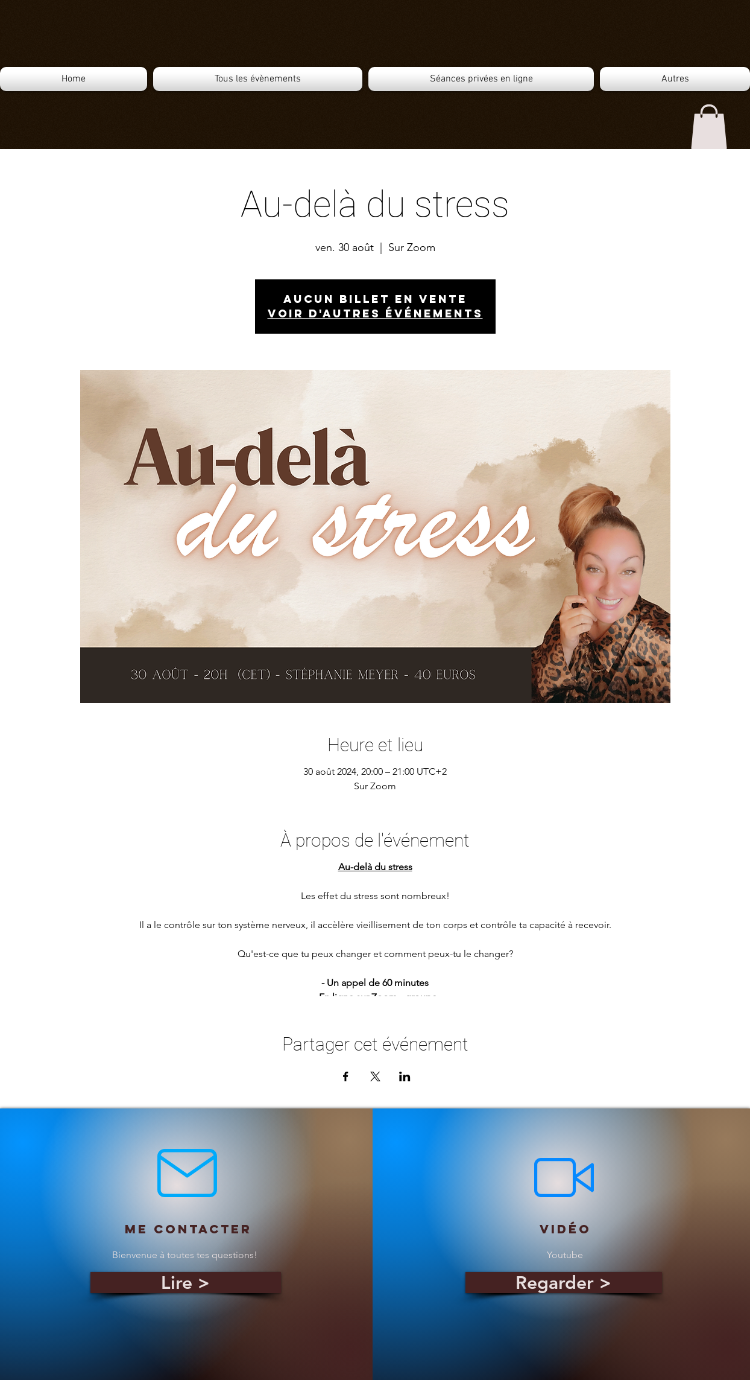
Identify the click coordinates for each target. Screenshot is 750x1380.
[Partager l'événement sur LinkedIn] (405, 1076)
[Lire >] (185, 1282)
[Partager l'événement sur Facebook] (345, 1076)
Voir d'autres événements (375, 313)
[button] (709, 126)
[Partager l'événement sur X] (375, 1076)
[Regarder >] (563, 1282)
